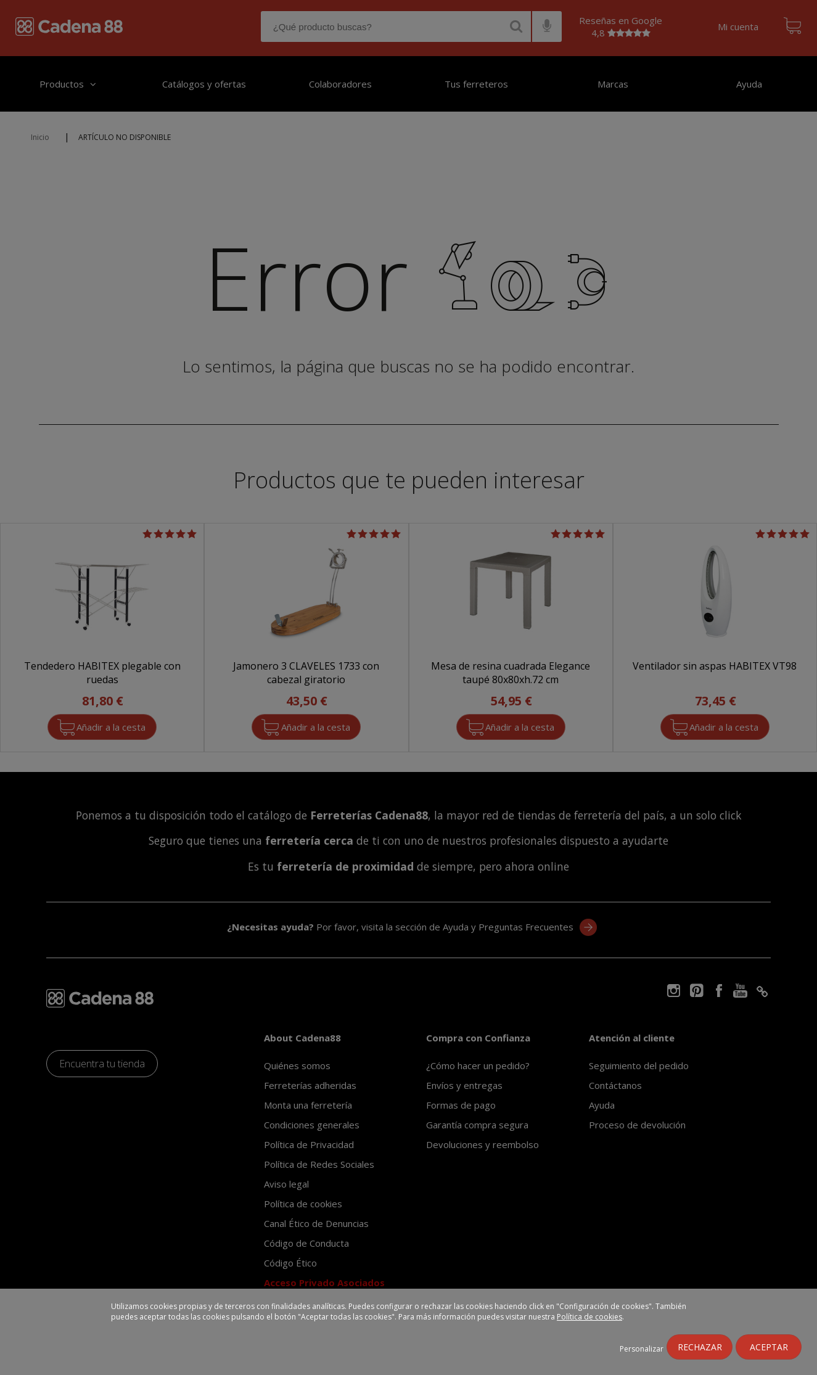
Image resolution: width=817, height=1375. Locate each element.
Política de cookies (589, 1316)
